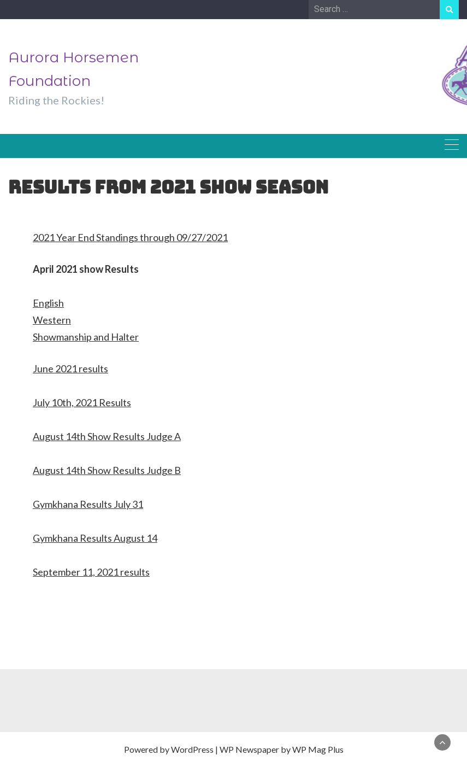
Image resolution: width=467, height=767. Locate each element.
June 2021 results (70, 368)
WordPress (192, 749)
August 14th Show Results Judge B (107, 470)
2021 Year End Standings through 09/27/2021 (130, 237)
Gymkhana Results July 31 (88, 504)
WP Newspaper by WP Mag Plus (282, 749)
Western (52, 320)
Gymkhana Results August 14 (95, 538)
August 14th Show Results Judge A (107, 436)
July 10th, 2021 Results (82, 402)
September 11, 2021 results (91, 572)
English (48, 303)
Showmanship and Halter (86, 337)
